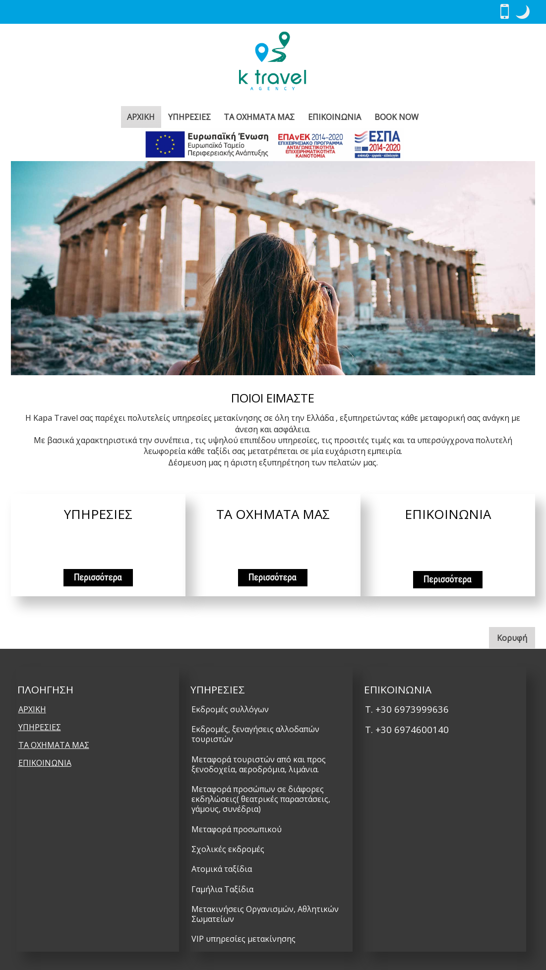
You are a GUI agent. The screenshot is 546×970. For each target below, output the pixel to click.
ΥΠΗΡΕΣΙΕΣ (189, 117)
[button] (522, 12)
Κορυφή (516, 637)
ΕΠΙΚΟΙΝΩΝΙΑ (334, 117)
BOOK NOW (396, 117)
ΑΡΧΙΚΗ (141, 117)
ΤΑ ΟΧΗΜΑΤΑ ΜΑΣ (259, 117)
